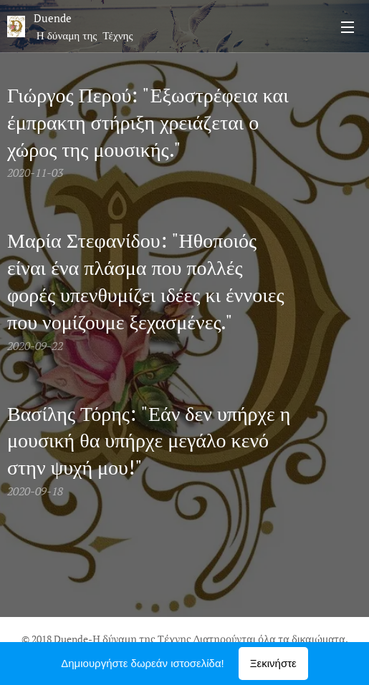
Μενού (347, 27)
